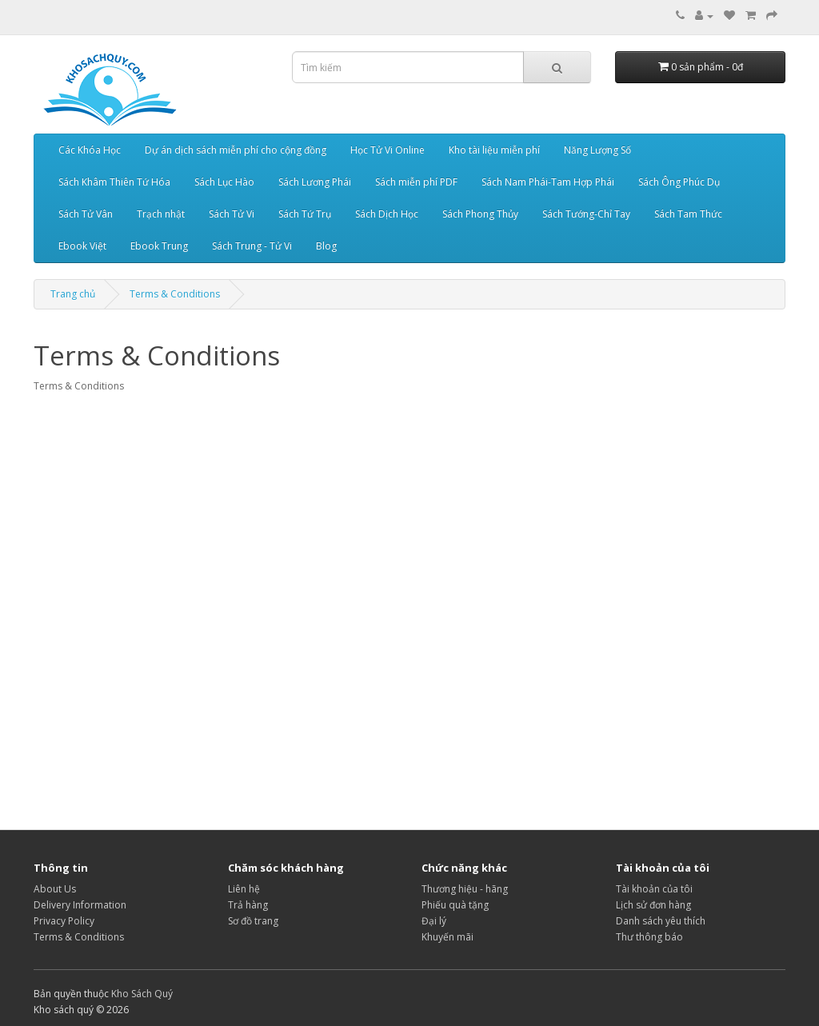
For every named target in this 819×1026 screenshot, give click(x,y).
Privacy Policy (64, 921)
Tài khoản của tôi (654, 889)
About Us (55, 889)
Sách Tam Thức (688, 214)
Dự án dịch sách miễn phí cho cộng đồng (235, 150)
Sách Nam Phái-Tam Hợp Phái (547, 182)
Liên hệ (244, 889)
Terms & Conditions (175, 294)
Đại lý (433, 921)
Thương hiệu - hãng (464, 889)
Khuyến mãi (447, 937)
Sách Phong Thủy (480, 214)
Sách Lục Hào (224, 182)
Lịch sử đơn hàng (653, 905)
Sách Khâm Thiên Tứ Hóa (114, 182)
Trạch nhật (161, 214)
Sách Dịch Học (386, 214)
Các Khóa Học (89, 150)
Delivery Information (80, 905)
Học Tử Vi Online (387, 150)
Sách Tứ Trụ (304, 214)
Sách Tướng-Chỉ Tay (586, 214)
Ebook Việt (82, 246)
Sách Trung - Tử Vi (252, 246)
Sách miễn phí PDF (416, 182)
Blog (326, 246)
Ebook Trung (159, 246)
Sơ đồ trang (253, 921)
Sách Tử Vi (231, 214)
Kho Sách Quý (142, 993)
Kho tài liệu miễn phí (494, 150)
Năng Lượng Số (597, 150)
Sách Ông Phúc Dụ (679, 182)
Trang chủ (72, 294)
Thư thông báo (649, 937)
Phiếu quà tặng (455, 905)
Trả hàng (248, 905)
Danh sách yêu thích (660, 921)
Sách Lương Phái (314, 182)
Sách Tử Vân (85, 214)
